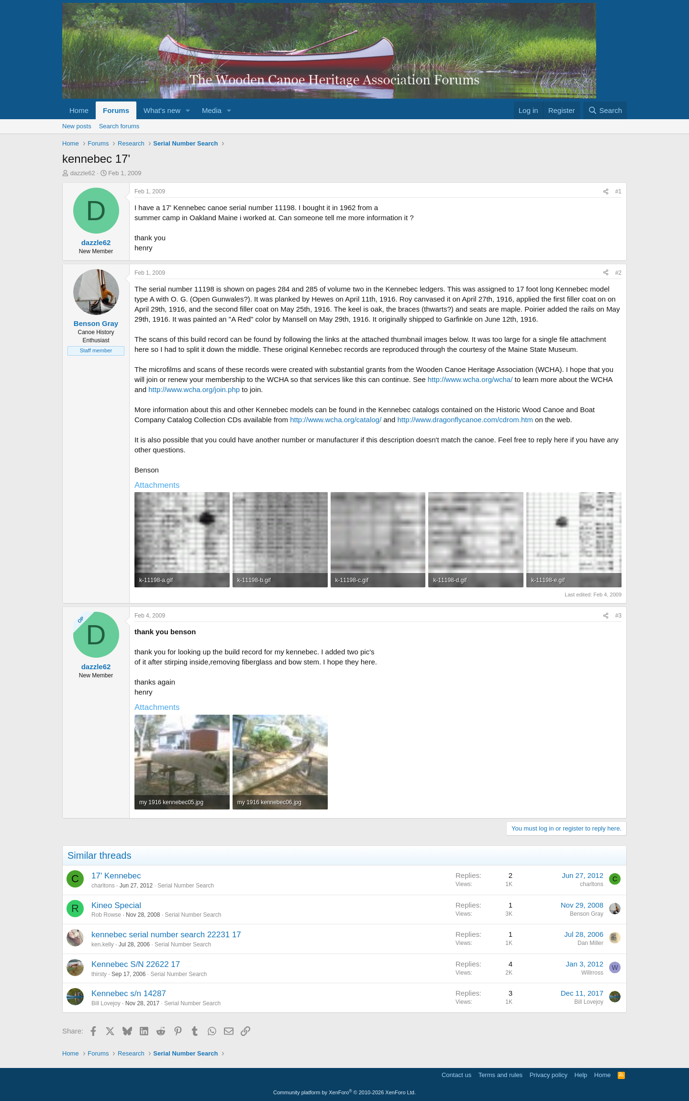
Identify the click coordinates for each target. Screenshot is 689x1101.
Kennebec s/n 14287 (128, 993)
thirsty (99, 974)
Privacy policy (548, 1075)
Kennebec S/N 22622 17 (135, 964)
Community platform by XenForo (344, 1092)
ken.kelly (102, 944)
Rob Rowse (106, 914)
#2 (618, 273)
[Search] (605, 110)
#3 (618, 615)
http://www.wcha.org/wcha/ (470, 379)
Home (79, 110)
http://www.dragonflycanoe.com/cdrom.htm (465, 420)
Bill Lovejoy (106, 1003)
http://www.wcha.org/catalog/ (335, 420)
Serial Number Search (185, 885)
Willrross (592, 972)
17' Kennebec (116, 875)
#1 (618, 191)
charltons (103, 885)
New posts (76, 126)
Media (212, 110)
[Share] (606, 191)
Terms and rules (500, 1075)
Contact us (456, 1075)
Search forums (119, 126)
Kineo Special (116, 905)
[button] (188, 110)
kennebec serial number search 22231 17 (166, 934)
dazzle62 (82, 173)
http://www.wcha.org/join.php (194, 389)
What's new (162, 110)
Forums (116, 110)
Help (581, 1075)
